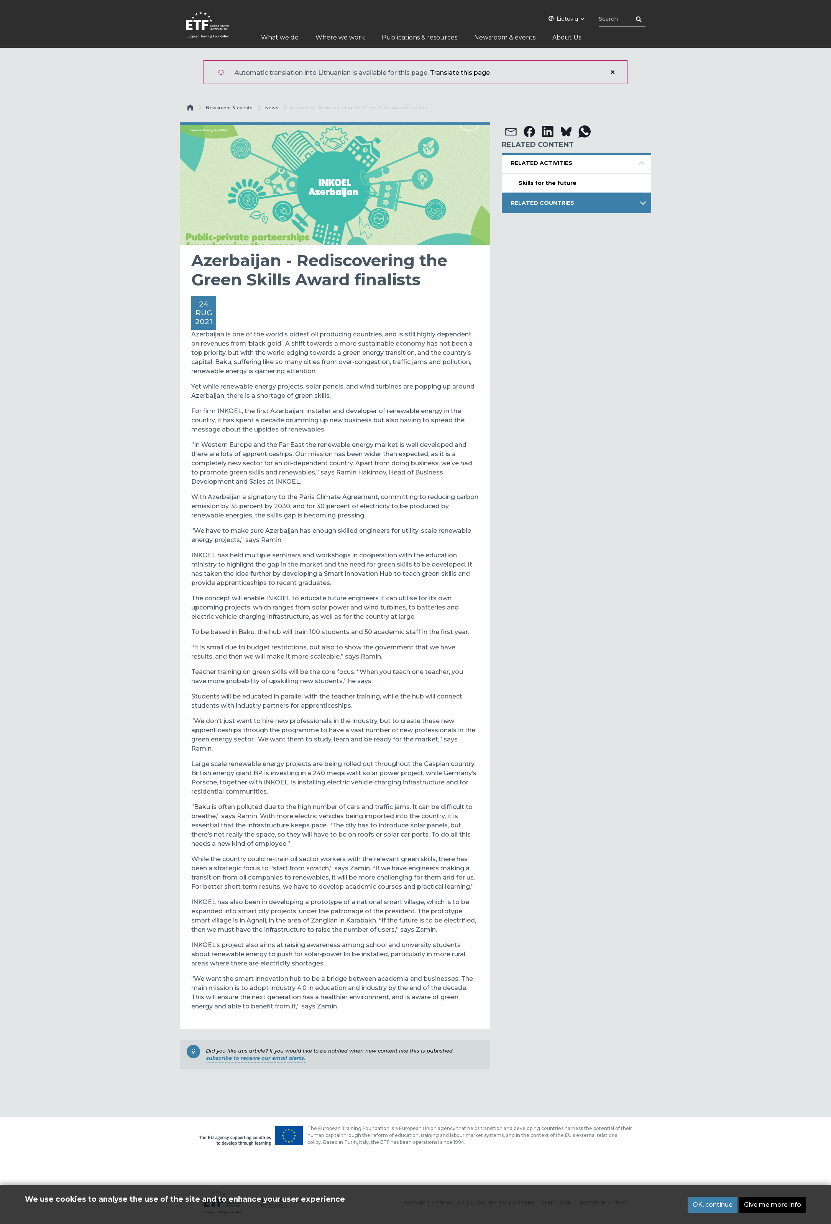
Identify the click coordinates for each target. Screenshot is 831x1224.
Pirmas (191, 109)
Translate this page (460, 72)
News (271, 107)
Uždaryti (612, 72)
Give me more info (772, 1204)
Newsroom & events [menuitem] (504, 37)
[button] (511, 131)
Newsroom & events (229, 107)
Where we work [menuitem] (340, 37)
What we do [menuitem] (280, 37)
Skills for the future (547, 183)
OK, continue (712, 1204)
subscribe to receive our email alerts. (255, 1058)
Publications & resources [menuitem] (419, 37)
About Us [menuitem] (566, 37)
